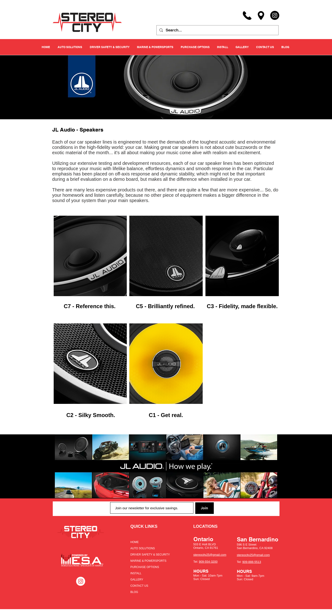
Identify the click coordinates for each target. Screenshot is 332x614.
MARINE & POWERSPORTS (148, 560)
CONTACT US (139, 585)
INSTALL (136, 573)
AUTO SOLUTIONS (142, 548)
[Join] (204, 508)
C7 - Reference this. (89, 306)
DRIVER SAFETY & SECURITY (150, 554)
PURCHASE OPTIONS (144, 567)
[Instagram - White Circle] (80, 581)
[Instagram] (274, 15)
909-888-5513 (251, 562)
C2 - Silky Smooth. (90, 415)
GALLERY (136, 579)
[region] (90, 256)
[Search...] (217, 30)
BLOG (134, 592)
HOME (134, 542)
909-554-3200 (208, 561)
